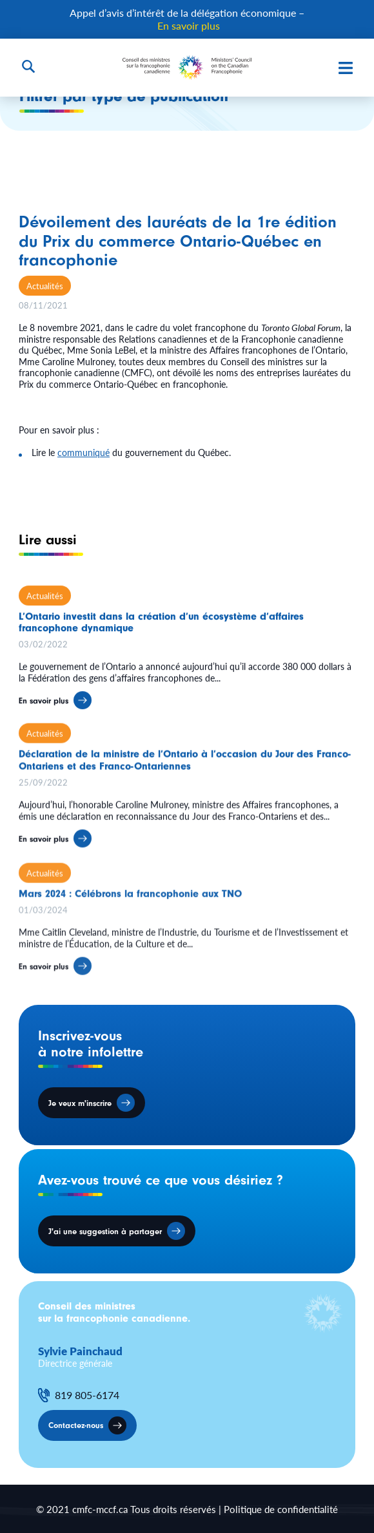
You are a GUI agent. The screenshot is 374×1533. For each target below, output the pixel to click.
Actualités (44, 286)
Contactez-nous (75, 1425)
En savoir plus (188, 25)
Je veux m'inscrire (80, 1103)
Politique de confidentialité (281, 1509)
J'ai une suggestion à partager (105, 1231)
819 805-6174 (87, 1395)
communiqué (83, 452)
